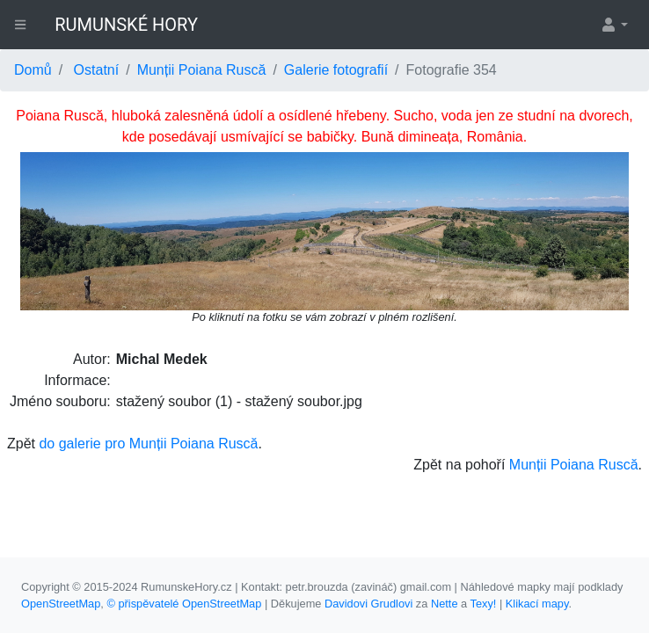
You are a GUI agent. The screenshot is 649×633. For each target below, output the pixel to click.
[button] (614, 25)
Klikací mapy (537, 603)
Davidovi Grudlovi (368, 603)
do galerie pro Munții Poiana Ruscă (148, 443)
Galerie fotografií (336, 69)
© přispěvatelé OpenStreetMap (183, 603)
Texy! (483, 603)
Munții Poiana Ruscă (201, 69)
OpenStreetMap (60, 603)
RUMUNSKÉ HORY (126, 24)
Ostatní (97, 69)
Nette (444, 603)
